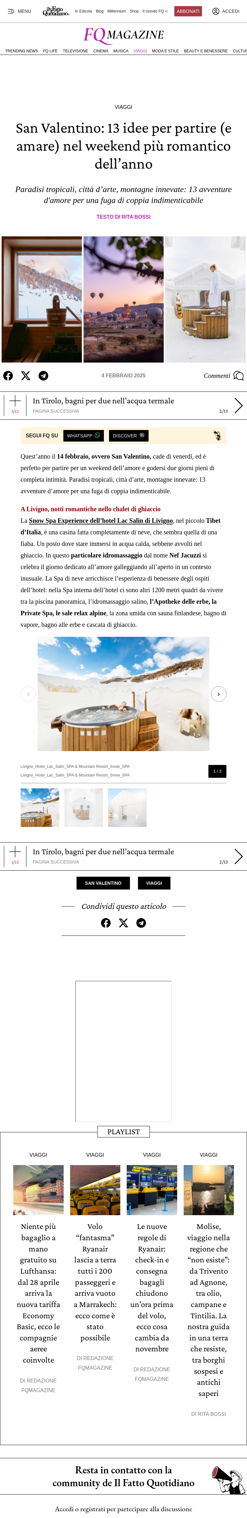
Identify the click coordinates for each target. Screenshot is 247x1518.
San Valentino (103, 882)
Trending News (21, 51)
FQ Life (50, 51)
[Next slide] (215, 694)
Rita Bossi (136, 217)
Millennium (116, 11)
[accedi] (226, 11)
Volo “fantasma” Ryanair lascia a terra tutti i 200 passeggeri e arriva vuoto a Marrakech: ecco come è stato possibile (95, 1281)
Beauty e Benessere (206, 51)
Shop (134, 11)
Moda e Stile (165, 51)
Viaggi (140, 51)
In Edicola (83, 11)
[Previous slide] (31, 694)
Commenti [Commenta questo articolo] (224, 376)
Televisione (75, 51)
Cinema (100, 51)
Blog (100, 11)
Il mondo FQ (155, 11)
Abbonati (188, 11)
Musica (121, 51)
